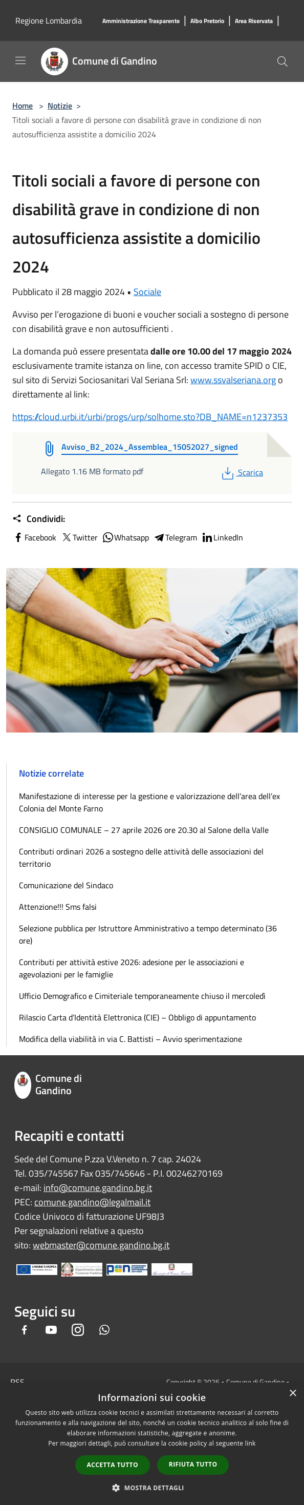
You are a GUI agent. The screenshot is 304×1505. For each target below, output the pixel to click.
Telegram (175, 537)
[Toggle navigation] (20, 60)
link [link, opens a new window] (250, 1443)
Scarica (241, 472)
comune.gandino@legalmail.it (92, 1202)
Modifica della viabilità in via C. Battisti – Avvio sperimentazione (130, 1039)
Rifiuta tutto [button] (193, 1464)
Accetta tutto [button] (112, 1464)
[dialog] (152, 1444)
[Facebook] (24, 1331)
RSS (17, 1382)
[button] (152, 1487)
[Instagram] (78, 1331)
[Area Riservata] (254, 21)
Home (22, 105)
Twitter (79, 537)
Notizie (60, 105)
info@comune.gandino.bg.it (98, 1188)
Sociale (147, 292)
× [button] (292, 1393)
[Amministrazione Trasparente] (141, 21)
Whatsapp (125, 537)
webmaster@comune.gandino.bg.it (101, 1245)
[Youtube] (51, 1331)
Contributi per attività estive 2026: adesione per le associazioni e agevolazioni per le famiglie (131, 968)
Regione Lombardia (48, 20)
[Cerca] (282, 61)
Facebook (34, 537)
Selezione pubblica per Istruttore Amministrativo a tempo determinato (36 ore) (148, 934)
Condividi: (38, 519)
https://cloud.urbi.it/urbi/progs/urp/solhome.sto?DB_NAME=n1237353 (150, 417)
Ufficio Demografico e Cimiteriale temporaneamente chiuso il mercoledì (142, 996)
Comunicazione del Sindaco (66, 885)
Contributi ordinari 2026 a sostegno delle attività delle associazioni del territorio (141, 857)
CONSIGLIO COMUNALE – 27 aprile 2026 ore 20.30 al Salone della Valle (144, 830)
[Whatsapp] (104, 1331)
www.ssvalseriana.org (233, 380)
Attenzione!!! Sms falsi (58, 907)
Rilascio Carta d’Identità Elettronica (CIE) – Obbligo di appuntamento (137, 1017)
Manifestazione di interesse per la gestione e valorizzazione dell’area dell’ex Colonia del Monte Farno (149, 802)
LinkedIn (222, 537)
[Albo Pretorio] (207, 21)
